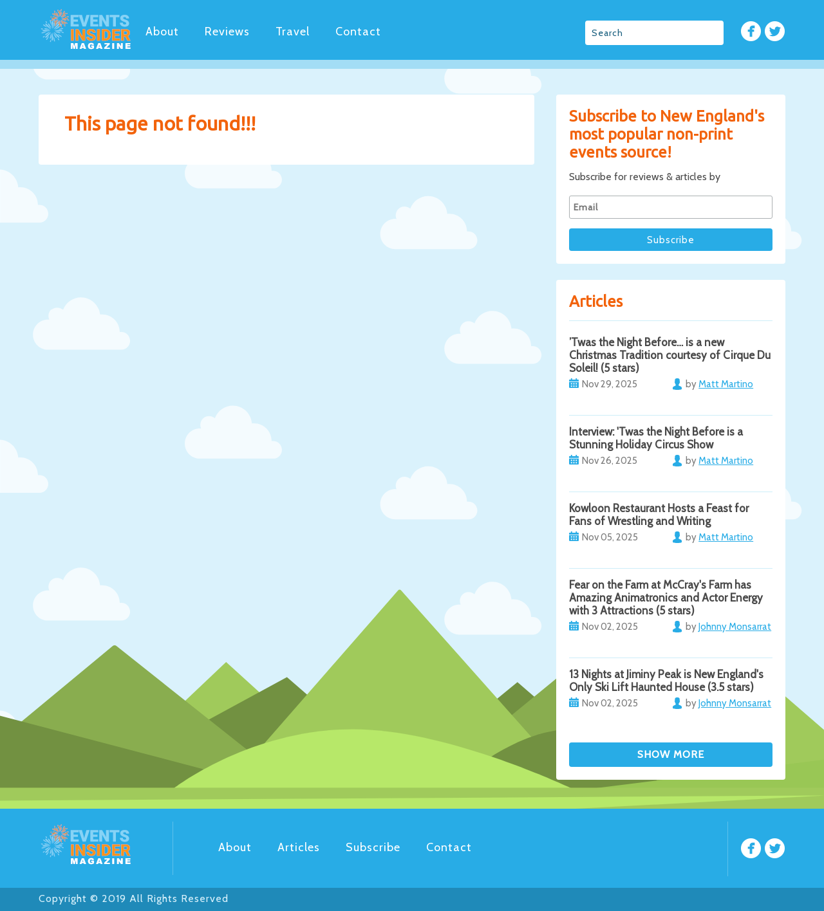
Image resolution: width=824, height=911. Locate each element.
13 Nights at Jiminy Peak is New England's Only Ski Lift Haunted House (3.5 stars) (666, 681)
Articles (298, 847)
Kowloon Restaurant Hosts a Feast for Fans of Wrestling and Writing (659, 515)
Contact (358, 31)
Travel (293, 31)
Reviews (227, 31)
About (162, 31)
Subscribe (373, 847)
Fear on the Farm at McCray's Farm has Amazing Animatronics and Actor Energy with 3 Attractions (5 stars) (666, 597)
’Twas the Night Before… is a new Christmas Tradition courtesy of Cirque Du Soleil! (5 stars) (670, 355)
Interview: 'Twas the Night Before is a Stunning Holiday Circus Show (656, 438)
